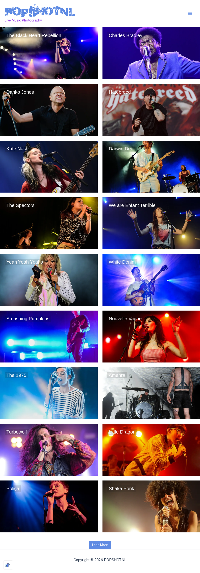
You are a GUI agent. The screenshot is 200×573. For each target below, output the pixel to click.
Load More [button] (100, 545)
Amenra (117, 375)
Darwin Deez (122, 148)
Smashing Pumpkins (27, 318)
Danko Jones (20, 92)
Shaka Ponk (121, 488)
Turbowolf (16, 431)
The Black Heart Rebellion (33, 35)
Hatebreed (120, 92)
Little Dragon (122, 431)
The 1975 (16, 375)
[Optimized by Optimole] (8, 564)
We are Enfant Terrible (132, 205)
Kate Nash (17, 148)
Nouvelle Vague (125, 318)
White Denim (122, 262)
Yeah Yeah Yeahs (24, 262)
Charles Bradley (125, 35)
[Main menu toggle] (190, 13)
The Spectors (20, 205)
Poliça (12, 488)
